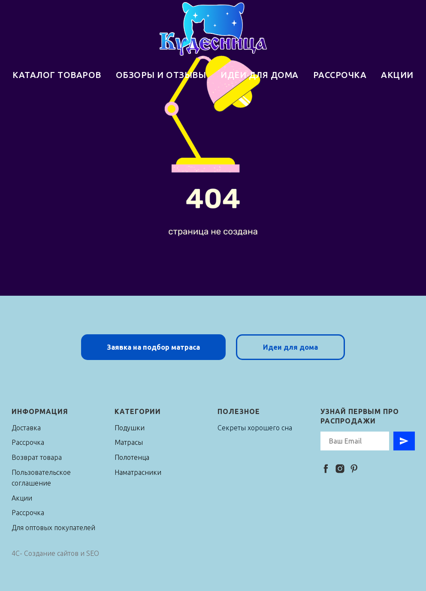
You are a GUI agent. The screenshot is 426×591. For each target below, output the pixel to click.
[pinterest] (354, 468)
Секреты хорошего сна (255, 428)
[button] (153, 347)
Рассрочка (28, 442)
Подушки (130, 428)
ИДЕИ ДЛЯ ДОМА (260, 75)
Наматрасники (138, 472)
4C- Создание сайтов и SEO (55, 553)
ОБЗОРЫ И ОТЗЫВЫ (161, 75)
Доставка (26, 428)
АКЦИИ (397, 75)
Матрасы (129, 442)
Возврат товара (37, 457)
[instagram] (340, 468)
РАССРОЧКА (340, 75)
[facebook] (325, 468)
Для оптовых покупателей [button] (53, 527)
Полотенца (132, 457)
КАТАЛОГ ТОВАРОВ (56, 75)
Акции (22, 498)
